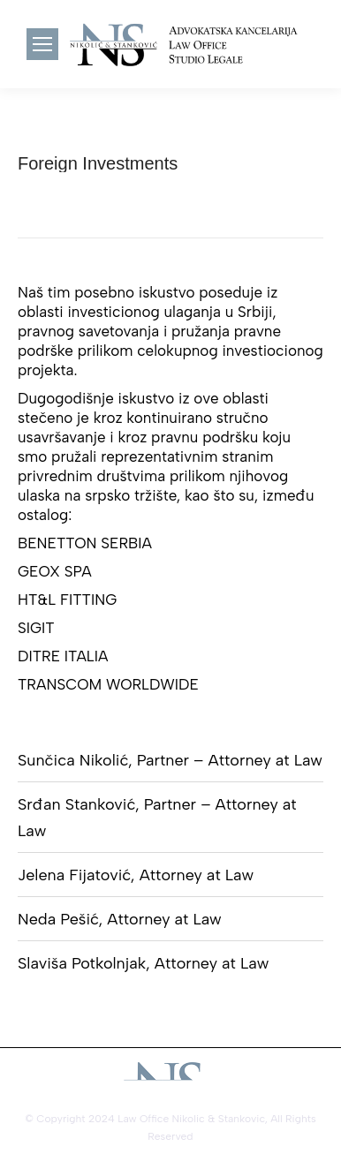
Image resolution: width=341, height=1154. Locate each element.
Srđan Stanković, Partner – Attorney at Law (157, 818)
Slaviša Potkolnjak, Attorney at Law (143, 963)
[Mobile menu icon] (42, 44)
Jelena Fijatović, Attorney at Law (136, 875)
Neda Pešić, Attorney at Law (120, 919)
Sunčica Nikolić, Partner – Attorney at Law (170, 760)
